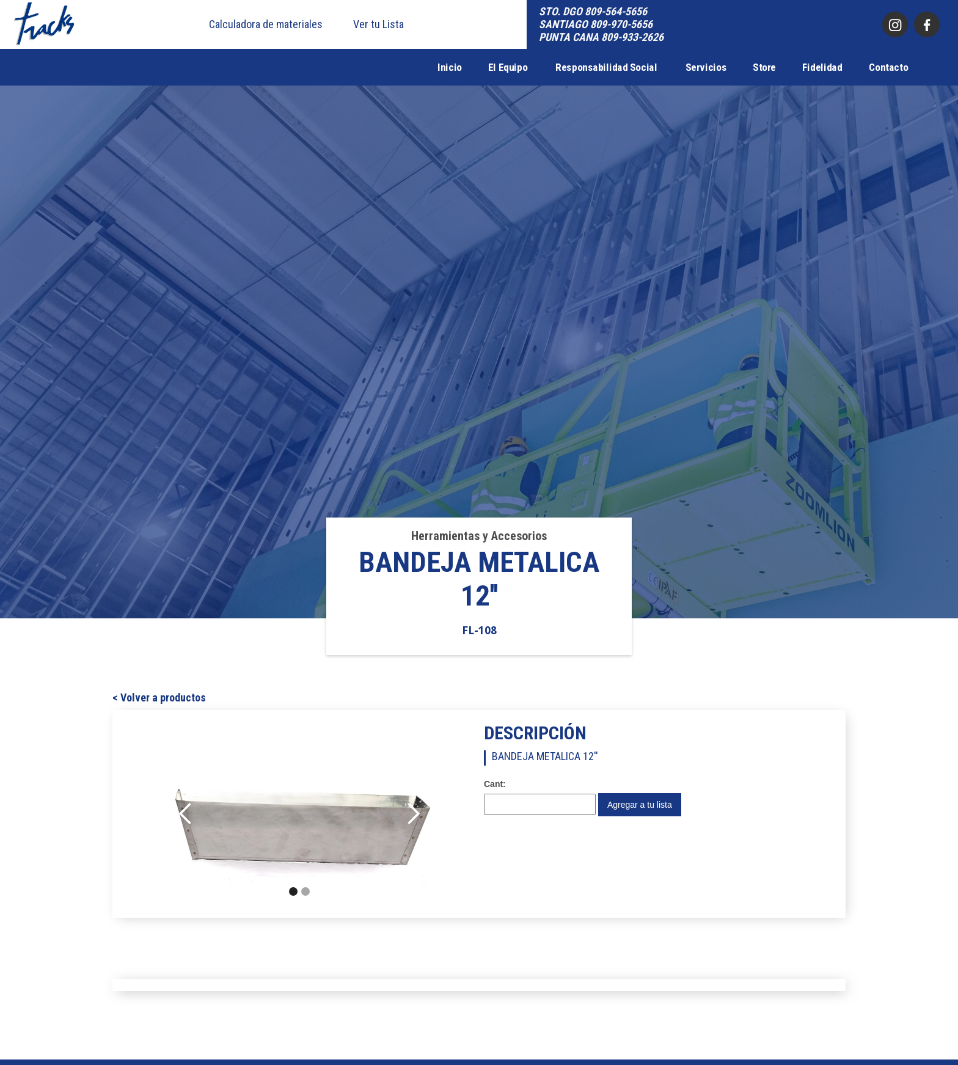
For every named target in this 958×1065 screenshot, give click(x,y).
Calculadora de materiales (266, 24)
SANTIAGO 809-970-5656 (596, 24)
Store (764, 67)
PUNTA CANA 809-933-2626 (601, 37)
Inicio (449, 67)
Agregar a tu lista (639, 805)
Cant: (495, 784)
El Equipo (508, 67)
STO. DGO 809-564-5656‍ (593, 11)
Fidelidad (822, 67)
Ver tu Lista (378, 24)
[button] (185, 814)
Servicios (706, 67)
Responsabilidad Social (606, 67)
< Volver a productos (159, 698)
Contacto (889, 67)
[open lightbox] (299, 814)
